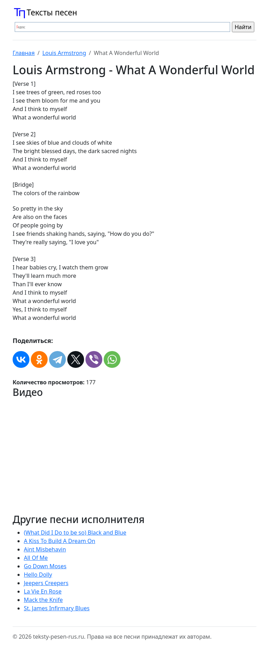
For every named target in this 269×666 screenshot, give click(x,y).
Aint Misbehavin (45, 549)
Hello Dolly (38, 574)
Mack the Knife (43, 600)
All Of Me (36, 558)
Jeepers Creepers (46, 583)
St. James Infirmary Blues (57, 608)
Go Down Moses (45, 566)
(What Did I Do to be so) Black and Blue (75, 532)
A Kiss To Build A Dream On (59, 541)
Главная (24, 53)
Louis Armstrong (64, 53)
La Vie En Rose (43, 591)
